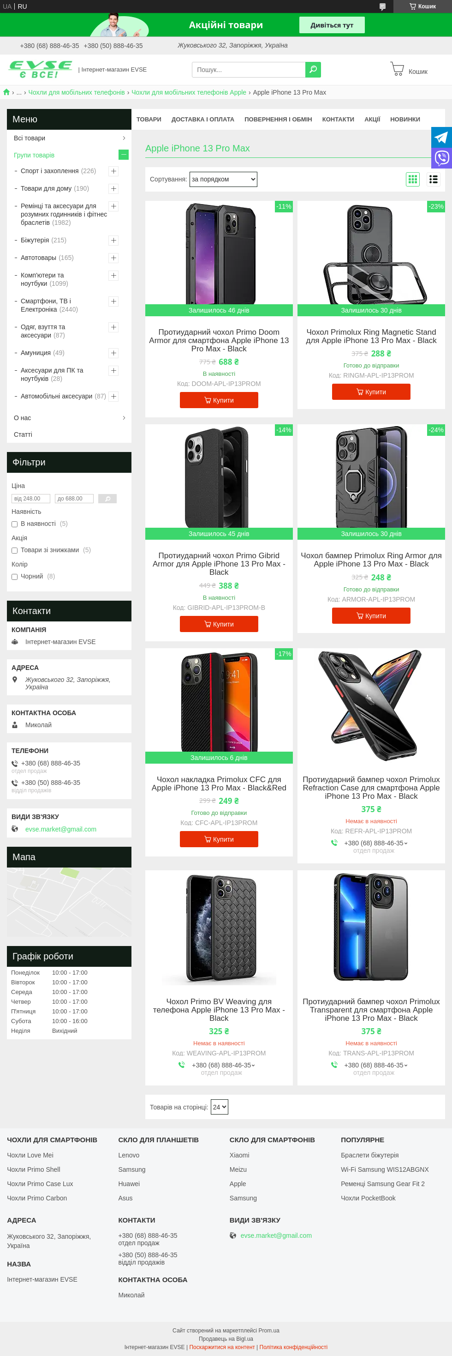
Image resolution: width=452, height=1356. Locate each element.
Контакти (338, 119)
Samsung (131, 1169)
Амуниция (36, 352)
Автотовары (38, 257)
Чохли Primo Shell (33, 1169)
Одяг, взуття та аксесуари (43, 331)
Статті (23, 434)
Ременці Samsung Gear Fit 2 (383, 1183)
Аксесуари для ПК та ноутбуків (52, 374)
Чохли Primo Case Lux (40, 1183)
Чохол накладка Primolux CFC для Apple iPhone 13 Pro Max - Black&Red (219, 784)
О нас (22, 418)
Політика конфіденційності (294, 1347)
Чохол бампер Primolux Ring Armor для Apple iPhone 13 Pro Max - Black (371, 560)
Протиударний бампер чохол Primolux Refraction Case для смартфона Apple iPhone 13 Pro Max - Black (371, 788)
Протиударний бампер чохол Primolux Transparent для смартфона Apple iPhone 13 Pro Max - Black (371, 1010)
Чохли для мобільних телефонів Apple (188, 92)
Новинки (405, 119)
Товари (149, 119)
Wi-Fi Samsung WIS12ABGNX (385, 1169)
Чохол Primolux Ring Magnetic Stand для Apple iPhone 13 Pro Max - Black (371, 336)
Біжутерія (35, 240)
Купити (223, 400)
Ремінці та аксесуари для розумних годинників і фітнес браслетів (64, 214)
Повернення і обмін (278, 119)
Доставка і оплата (203, 119)
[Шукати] (313, 70)
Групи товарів (34, 155)
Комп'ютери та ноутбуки (42, 279)
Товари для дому (46, 188)
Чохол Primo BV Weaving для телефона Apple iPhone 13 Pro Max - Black (219, 1010)
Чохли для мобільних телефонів (77, 92)
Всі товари (29, 138)
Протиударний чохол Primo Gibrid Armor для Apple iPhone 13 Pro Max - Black (219, 564)
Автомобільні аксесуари (56, 396)
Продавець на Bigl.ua (226, 1339)
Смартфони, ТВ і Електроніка (46, 305)
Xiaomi (240, 1155)
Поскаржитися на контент (222, 1347)
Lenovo (128, 1155)
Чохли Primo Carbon (37, 1198)
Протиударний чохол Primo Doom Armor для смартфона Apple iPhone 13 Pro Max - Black (219, 340)
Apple (238, 1183)
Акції (372, 119)
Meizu (238, 1169)
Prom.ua (269, 1330)
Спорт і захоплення (50, 171)
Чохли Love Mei (30, 1155)
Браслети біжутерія (370, 1155)
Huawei (129, 1183)
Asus (125, 1198)
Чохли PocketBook (368, 1198)
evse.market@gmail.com (60, 829)
